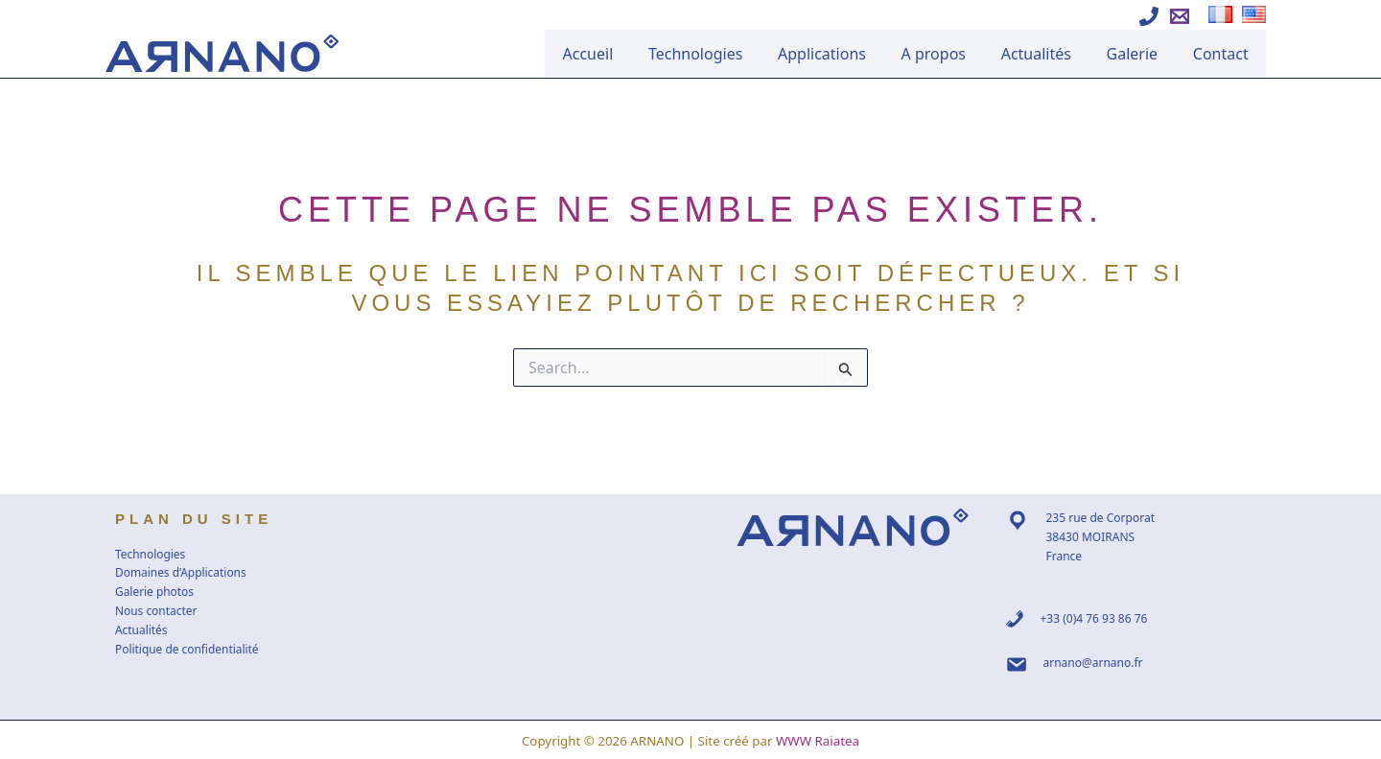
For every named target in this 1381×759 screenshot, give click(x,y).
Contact (1224, 53)
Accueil (629, 53)
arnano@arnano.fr (1093, 662)
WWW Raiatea (817, 740)
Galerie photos (155, 591)
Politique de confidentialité (187, 649)
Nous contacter (156, 611)
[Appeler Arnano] (1149, 16)
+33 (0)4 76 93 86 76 (1094, 618)
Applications (851, 53)
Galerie (1142, 53)
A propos (956, 53)
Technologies (731, 53)
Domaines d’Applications (181, 572)
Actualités (1052, 53)
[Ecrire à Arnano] (1179, 16)
